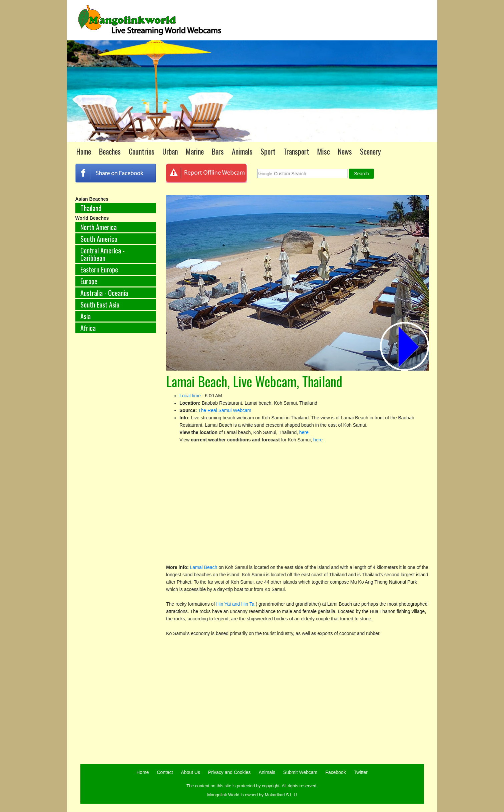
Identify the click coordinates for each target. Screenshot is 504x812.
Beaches (110, 151)
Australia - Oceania (104, 293)
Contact (165, 772)
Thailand (90, 208)
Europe (88, 281)
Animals (242, 151)
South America (98, 239)
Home (83, 151)
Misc (323, 151)
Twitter (361, 772)
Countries (141, 151)
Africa (88, 328)
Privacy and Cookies (229, 772)
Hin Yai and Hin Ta (236, 604)
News (345, 151)
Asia (85, 316)
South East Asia (99, 304)
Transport (296, 151)
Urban (170, 151)
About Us (190, 772)
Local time (190, 395)
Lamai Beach (203, 567)
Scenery (370, 151)
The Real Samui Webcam (224, 410)
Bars (218, 151)
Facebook (335, 772)
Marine (195, 151)
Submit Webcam (300, 772)
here (304, 432)
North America (98, 227)
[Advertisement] (115, 449)
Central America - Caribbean (102, 254)
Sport (268, 151)
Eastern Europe (99, 269)
